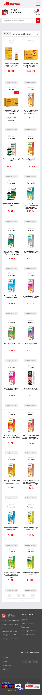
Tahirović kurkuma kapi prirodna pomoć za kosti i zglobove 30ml (11, 482)
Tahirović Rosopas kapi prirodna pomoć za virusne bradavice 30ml (11, 575)
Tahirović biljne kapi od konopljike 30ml (30, 344)
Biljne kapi (11, 41)
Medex (11, 43)
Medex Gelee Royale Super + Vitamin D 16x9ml (11, 111)
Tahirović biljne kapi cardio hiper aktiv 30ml (11, 436)
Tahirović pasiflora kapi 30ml (11, 160)
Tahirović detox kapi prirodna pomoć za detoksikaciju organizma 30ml (30, 206)
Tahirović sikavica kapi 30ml (11, 204)
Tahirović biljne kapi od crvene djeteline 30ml (11, 344)
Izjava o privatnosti (28, 631)
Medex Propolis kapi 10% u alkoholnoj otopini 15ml (11, 65)
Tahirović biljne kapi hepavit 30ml (30, 528)
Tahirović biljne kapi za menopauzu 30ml (30, 297)
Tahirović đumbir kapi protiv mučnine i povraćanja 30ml (31, 111)
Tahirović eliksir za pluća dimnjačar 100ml (31, 389)
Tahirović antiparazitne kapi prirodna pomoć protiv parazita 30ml (11, 252)
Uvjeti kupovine (27, 623)
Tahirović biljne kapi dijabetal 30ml (11, 528)
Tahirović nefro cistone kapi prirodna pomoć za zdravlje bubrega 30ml (30, 482)
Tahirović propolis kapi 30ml (30, 160)
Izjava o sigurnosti (28, 635)
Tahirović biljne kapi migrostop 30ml (11, 297)
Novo (6, 34)
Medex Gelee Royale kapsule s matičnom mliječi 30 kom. (30, 65)
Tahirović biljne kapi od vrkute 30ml (30, 573)
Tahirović (31, 89)
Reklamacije (25, 627)
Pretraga (5, 669)
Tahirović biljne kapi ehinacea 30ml (11, 389)
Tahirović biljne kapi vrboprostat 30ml (30, 252)
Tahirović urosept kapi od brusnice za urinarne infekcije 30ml (30, 437)
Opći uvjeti (25, 619)
